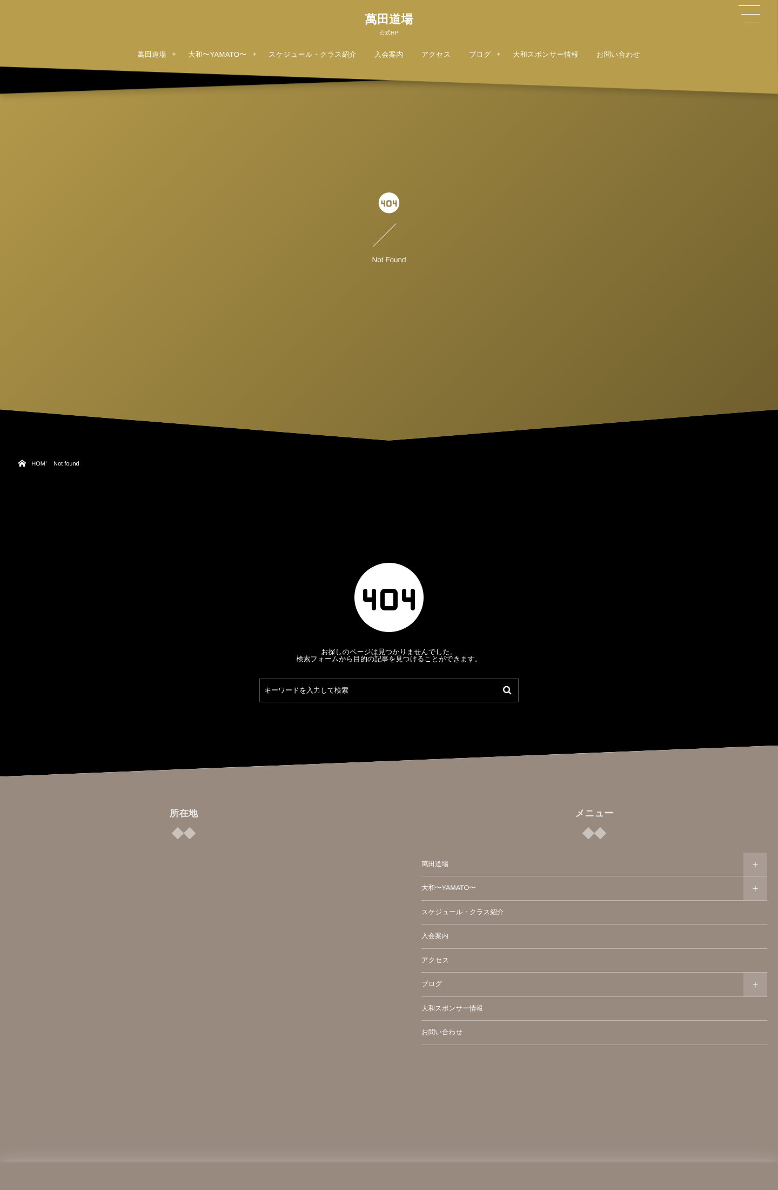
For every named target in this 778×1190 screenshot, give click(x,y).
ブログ (431, 984)
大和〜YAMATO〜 (448, 888)
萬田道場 (389, 19)
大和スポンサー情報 (452, 1008)
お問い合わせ (441, 1032)
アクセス (435, 960)
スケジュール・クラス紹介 (462, 912)
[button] (749, 14)
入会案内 (434, 936)
